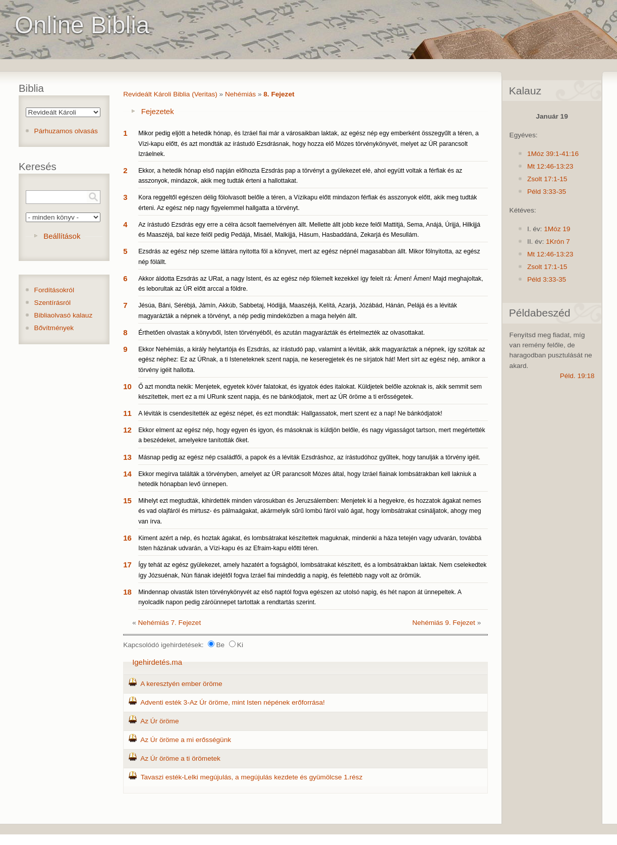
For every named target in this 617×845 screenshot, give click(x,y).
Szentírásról (52, 302)
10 (127, 386)
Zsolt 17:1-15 (547, 179)
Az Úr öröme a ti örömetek (180, 758)
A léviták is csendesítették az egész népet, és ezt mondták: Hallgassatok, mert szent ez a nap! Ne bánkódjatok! (290, 413)
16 (127, 538)
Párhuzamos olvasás (66, 131)
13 (127, 457)
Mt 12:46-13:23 (550, 166)
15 (127, 500)
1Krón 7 (558, 241)
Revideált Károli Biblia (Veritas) (170, 94)
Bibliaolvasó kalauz (63, 315)
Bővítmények (54, 328)
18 (127, 592)
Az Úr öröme (159, 721)
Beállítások (61, 236)
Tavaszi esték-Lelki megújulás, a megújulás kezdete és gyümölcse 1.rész (252, 777)
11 (127, 413)
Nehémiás (240, 94)
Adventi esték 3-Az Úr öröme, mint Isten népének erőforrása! (232, 702)
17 (127, 564)
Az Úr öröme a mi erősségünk (185, 740)
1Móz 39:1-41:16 (553, 153)
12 (127, 430)
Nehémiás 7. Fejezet (169, 622)
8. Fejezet (278, 94)
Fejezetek (157, 111)
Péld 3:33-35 (546, 191)
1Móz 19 (557, 229)
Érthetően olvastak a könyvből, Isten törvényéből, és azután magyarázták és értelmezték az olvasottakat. (281, 332)
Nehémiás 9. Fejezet (443, 622)
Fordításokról (54, 290)
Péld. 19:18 (577, 376)
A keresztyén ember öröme (181, 684)
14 (127, 473)
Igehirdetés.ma (157, 662)
